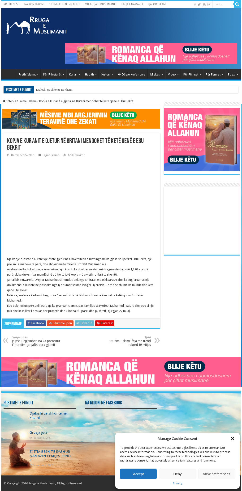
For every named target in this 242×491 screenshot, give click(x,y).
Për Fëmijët (190, 74)
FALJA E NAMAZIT (132, 4)
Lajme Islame (28, 101)
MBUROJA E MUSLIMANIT (101, 4)
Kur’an (73, 74)
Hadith (89, 74)
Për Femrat (213, 74)
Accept (138, 474)
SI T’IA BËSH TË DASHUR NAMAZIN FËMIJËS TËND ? (50, 455)
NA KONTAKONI (34, 4)
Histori (105, 74)
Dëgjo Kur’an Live (131, 74)
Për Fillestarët (52, 74)
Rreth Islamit (27, 74)
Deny (177, 474)
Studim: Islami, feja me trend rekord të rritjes (126, 341)
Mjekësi (155, 74)
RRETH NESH (12, 4)
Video (172, 74)
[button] (232, 438)
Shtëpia (9, 101)
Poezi (231, 74)
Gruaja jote (39, 432)
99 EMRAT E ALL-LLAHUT (64, 4)
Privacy (177, 483)
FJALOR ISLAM (157, 4)
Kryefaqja (10, 74)
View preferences (216, 474)
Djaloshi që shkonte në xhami (54, 89)
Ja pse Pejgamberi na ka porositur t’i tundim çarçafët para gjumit (36, 341)
